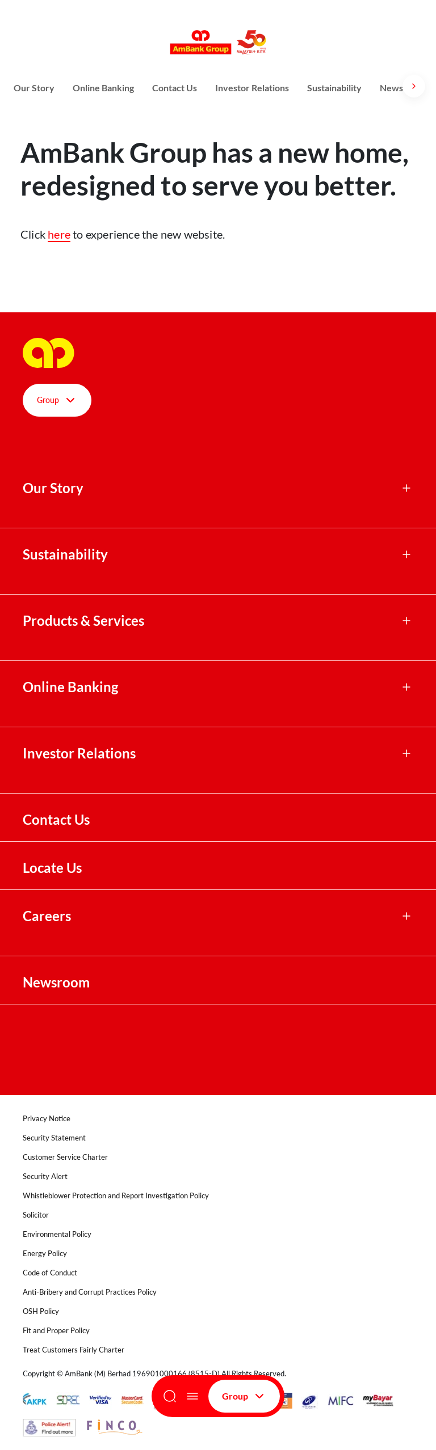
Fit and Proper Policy (56, 1330)
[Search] (170, 1396)
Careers (47, 916)
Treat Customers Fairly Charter (73, 1349)
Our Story (34, 87)
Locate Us (52, 868)
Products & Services (83, 621)
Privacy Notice (46, 1118)
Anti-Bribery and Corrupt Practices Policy (90, 1291)
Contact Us (174, 87)
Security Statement (54, 1137)
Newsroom (58, 982)
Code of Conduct (50, 1272)
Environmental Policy (57, 1234)
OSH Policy (41, 1311)
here (59, 234)
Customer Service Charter (65, 1156)
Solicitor (36, 1214)
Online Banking (103, 87)
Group (244, 1396)
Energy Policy (45, 1253)
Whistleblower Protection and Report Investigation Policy (116, 1195)
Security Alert (45, 1176)
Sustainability (334, 87)
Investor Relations (252, 87)
